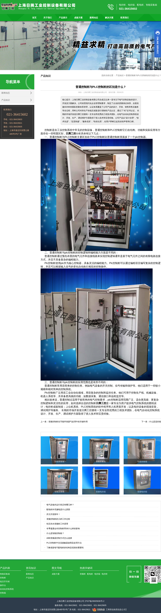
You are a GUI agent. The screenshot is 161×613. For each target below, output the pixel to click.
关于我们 (47, 17)
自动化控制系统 (7, 589)
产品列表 (5, 568)
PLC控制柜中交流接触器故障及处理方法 (64, 543)
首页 (34, 17)
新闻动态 (94, 17)
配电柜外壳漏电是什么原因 (58, 509)
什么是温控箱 (155, 421)
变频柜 (83, 574)
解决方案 (109, 17)
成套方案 (78, 17)
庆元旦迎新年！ (53, 514)
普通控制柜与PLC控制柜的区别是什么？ (143, 75)
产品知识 (5, 100)
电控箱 (97, 574)
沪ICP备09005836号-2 (94, 601)
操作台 (3, 585)
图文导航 (57, 568)
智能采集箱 (5, 574)
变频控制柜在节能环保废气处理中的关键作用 (68, 421)
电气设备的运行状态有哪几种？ (60, 505)
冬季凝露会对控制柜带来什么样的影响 (63, 528)
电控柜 (105, 574)
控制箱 (3, 593)
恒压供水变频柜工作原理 (57, 524)
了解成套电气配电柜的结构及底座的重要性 (65, 547)
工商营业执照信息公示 (109, 609)
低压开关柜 (5, 581)
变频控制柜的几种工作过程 (58, 519)
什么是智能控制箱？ (55, 533)
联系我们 (124, 17)
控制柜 (3, 578)
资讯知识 (31, 568)
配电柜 (90, 574)
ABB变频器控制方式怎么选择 (59, 538)
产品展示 (63, 17)
